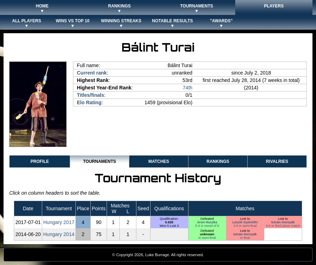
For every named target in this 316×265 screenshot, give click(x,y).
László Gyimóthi (245, 222)
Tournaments (99, 161)
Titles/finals (90, 95)
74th (187, 87)
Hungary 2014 (58, 234)
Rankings (218, 161)
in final (245, 238)
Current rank (92, 73)
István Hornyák (283, 222)
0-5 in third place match (283, 226)
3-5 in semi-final (244, 226)
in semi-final (207, 238)
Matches (158, 161)
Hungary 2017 (58, 222)
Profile (39, 161)
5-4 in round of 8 (207, 226)
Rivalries (277, 161)
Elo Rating (89, 102)
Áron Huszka (207, 222)
